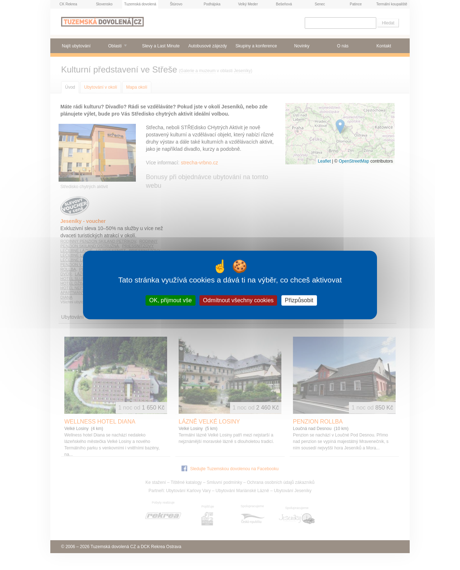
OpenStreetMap (354, 161)
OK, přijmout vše (170, 300)
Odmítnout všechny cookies (238, 300)
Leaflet (324, 161)
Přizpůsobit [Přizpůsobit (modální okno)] (299, 300)
